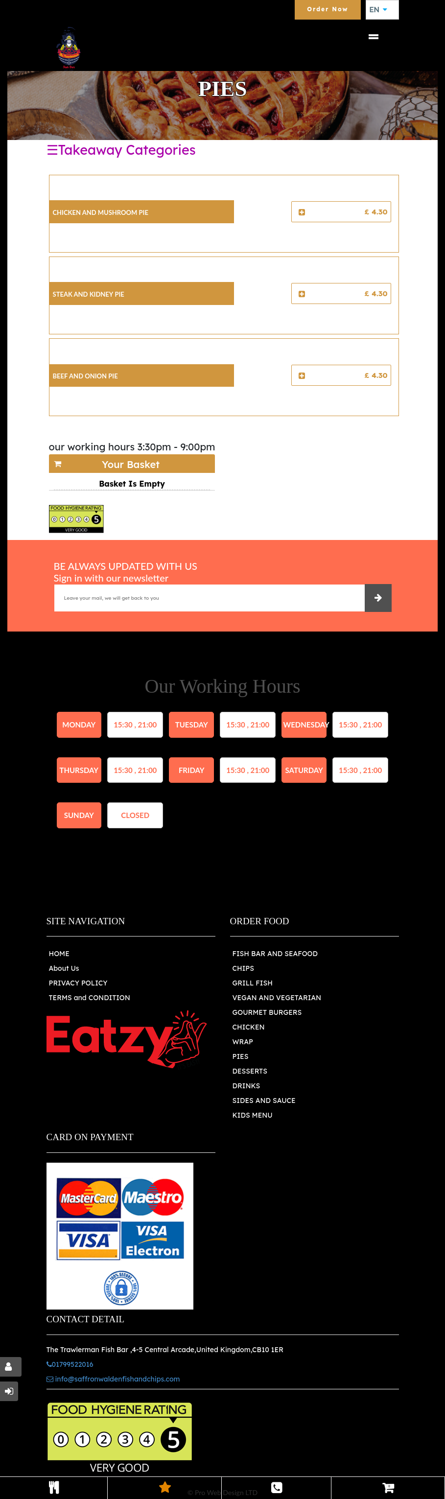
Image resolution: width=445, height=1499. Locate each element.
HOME (59, 953)
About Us (64, 968)
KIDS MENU (253, 1115)
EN (378, 9)
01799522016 (70, 1364)
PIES (241, 1056)
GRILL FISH (253, 983)
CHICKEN (249, 1027)
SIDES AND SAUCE (264, 1100)
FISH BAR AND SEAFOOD (275, 953)
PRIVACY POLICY (78, 983)
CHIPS (243, 968)
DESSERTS (250, 1071)
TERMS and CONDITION (89, 997)
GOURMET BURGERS (267, 1012)
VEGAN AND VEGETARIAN (277, 997)
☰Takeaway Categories (121, 149)
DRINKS (246, 1085)
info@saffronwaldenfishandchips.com (113, 1379)
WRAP (243, 1041)
